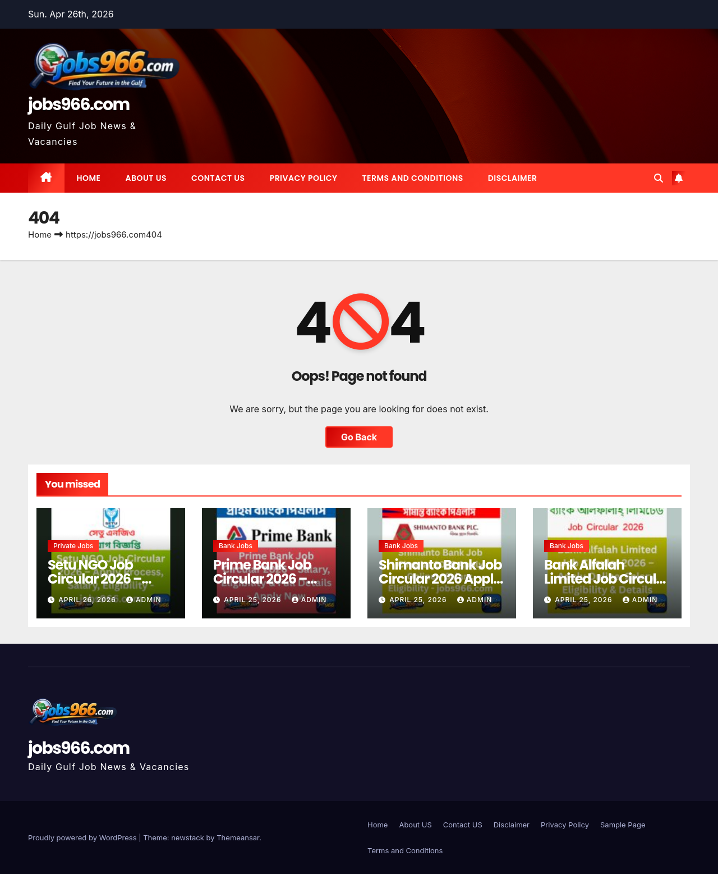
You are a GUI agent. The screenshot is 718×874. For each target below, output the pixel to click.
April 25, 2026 (254, 599)
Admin (143, 599)
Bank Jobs (235, 545)
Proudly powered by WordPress (83, 837)
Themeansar (238, 837)
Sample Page (623, 824)
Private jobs (73, 545)
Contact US (218, 178)
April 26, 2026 (88, 599)
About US (146, 178)
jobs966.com (79, 104)
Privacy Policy (304, 178)
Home (89, 178)
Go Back (359, 437)
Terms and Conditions (412, 178)
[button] (658, 178)
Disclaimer (512, 178)
